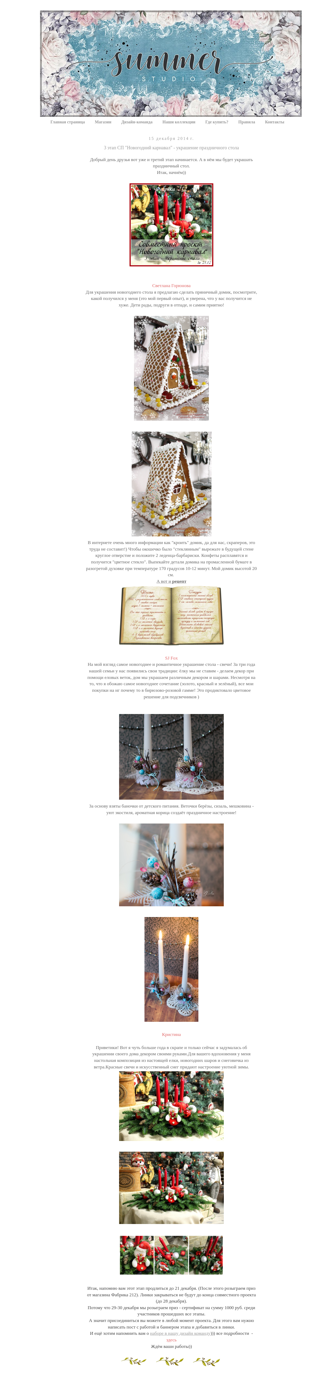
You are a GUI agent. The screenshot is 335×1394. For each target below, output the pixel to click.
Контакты (274, 122)
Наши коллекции (179, 122)
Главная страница (68, 122)
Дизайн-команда (136, 122)
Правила (246, 122)
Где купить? (216, 122)
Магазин (103, 122)
